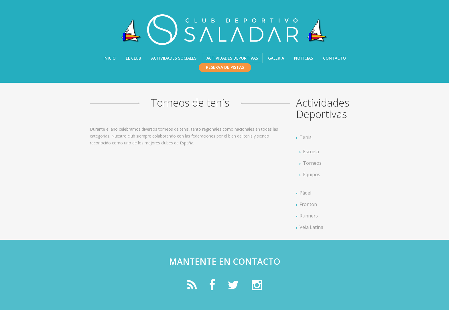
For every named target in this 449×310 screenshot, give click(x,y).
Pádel (305, 193)
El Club (133, 58)
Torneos (312, 163)
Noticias (303, 58)
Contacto (334, 58)
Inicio (109, 58)
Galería (276, 58)
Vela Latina (311, 227)
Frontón (308, 204)
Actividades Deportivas (232, 58)
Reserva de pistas (225, 67)
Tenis (306, 137)
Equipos (311, 174)
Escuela (311, 151)
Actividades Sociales (173, 58)
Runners (309, 216)
